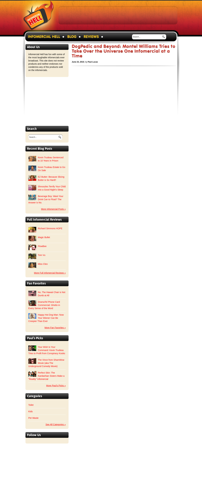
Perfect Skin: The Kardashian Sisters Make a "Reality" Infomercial (46, 375)
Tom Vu (41, 255)
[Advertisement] (118, 15)
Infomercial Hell (38, 16)
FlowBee (42, 246)
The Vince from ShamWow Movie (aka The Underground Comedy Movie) (46, 363)
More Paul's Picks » (56, 385)
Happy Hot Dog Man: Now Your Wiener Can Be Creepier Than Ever (46, 318)
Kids (30, 411)
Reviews (91, 37)
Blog (72, 37)
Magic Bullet (44, 237)
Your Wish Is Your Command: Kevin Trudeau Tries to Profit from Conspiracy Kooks (46, 350)
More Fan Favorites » (55, 327)
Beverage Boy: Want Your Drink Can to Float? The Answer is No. (45, 199)
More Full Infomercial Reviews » (50, 273)
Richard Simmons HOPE (50, 228)
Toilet (31, 405)
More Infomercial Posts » (53, 209)
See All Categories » (55, 424)
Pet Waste (33, 418)
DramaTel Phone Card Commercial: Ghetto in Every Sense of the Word (44, 305)
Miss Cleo (43, 264)
